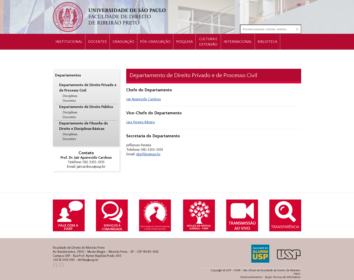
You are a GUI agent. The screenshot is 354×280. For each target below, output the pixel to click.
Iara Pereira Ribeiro (140, 122)
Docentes (97, 42)
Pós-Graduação (155, 42)
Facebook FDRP (55, 265)
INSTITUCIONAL (69, 42)
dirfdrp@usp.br (88, 260)
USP (288, 254)
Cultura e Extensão (208, 41)
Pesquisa (184, 42)
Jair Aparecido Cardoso (143, 99)
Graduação (123, 42)
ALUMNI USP (260, 254)
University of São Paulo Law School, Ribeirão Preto (110, 17)
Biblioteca (267, 42)
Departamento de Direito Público (86, 107)
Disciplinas (70, 96)
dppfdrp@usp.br (148, 154)
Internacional (238, 42)
